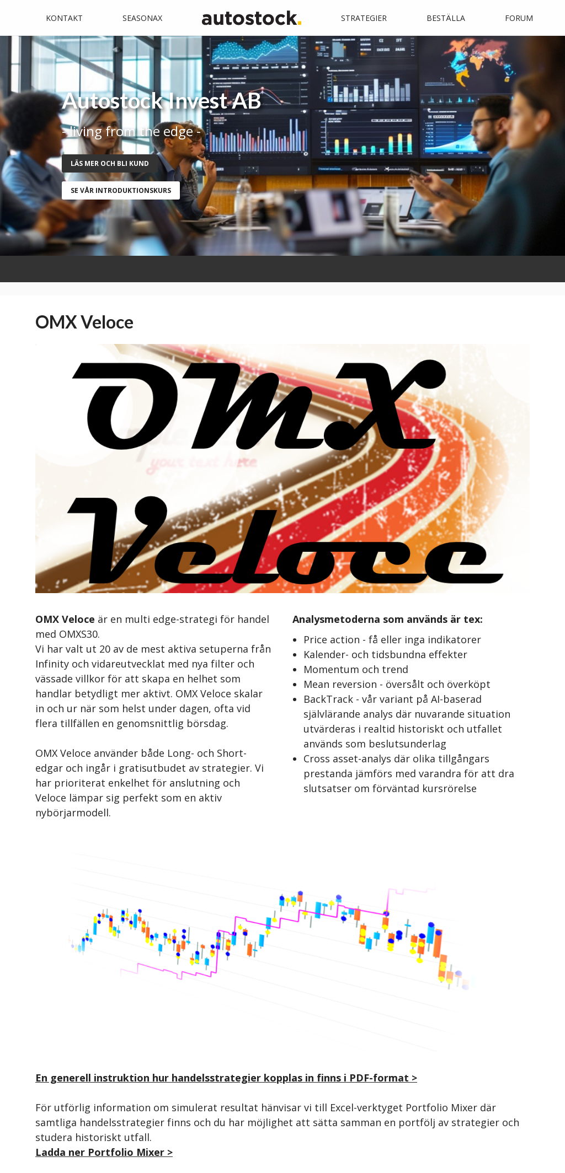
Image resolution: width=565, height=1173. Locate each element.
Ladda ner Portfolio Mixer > (104, 1152)
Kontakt (64, 18)
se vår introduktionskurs (121, 190)
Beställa (446, 18)
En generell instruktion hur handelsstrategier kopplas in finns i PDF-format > (226, 1077)
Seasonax (142, 18)
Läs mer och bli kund (110, 163)
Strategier (364, 18)
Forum (519, 18)
